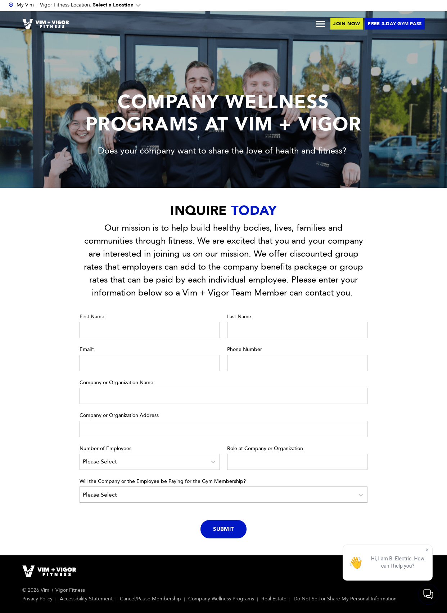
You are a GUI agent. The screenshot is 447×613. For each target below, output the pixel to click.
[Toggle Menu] (320, 24)
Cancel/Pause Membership (150, 598)
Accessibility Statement (86, 598)
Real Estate (273, 598)
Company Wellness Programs (221, 598)
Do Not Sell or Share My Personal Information (345, 598)
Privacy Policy (37, 598)
